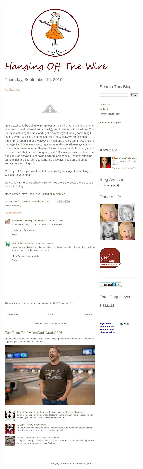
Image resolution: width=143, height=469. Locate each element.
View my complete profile (124, 168)
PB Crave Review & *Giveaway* (31, 425)
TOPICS (20, 171)
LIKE (17, 182)
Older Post (88, 314)
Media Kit (104, 109)
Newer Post (12, 314)
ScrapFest (46, 125)
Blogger (87, 463)
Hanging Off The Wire (126, 158)
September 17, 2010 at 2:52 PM (48, 220)
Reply (14, 234)
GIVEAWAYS (106, 104)
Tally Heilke (17, 243)
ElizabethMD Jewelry (22, 220)
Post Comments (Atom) (56, 323)
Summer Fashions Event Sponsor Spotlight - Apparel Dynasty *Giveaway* (50, 412)
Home (50, 314)
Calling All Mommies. (53, 193)
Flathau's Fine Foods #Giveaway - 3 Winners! (37, 437)
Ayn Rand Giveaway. (23, 144)
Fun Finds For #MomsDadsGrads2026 (33, 333)
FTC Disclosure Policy (110, 114)
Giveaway (17, 205)
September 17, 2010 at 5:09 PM (38, 243)
